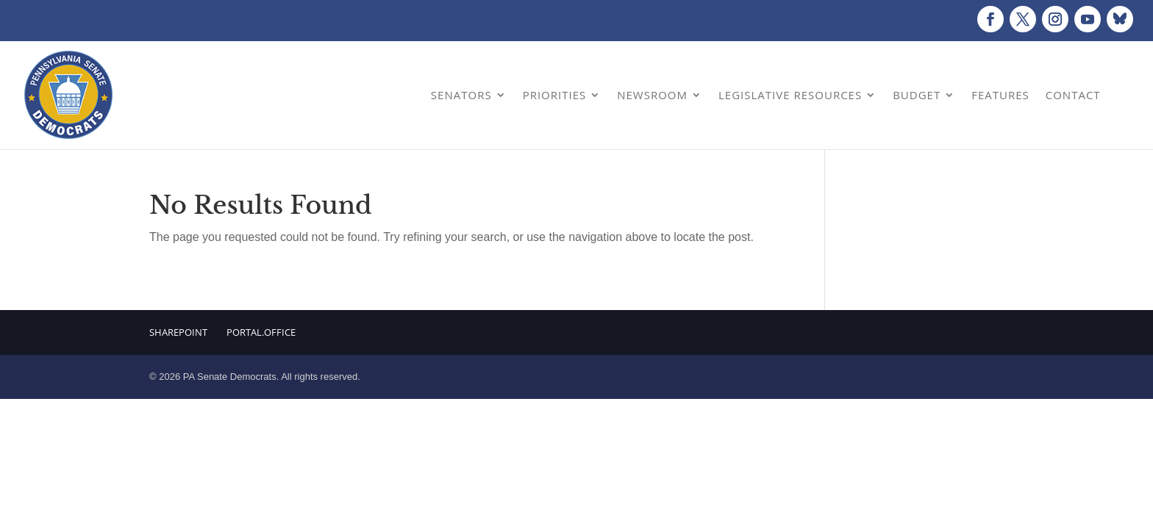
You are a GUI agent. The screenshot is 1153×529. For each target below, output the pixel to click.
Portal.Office (261, 332)
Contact (1073, 94)
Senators (461, 94)
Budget (916, 94)
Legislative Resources (790, 94)
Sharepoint (178, 332)
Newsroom (652, 94)
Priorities (555, 94)
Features (1000, 94)
